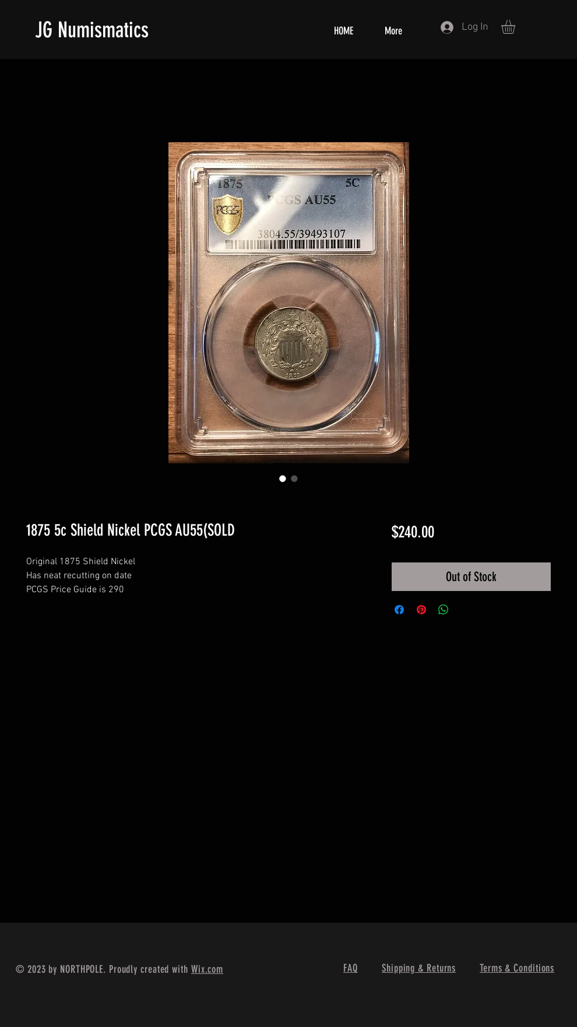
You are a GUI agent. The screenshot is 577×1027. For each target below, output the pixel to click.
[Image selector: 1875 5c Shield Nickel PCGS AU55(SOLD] (282, 478)
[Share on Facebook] (399, 610)
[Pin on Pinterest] (421, 610)
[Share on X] (466, 610)
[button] (516, 27)
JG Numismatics (92, 30)
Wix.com (207, 969)
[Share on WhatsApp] (444, 610)
